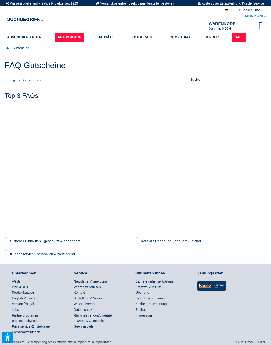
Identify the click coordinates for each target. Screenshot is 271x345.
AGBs (16, 281)
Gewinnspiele (84, 326)
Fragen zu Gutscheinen (25, 80)
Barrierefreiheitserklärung (154, 281)
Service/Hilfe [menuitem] (250, 10)
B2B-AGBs (20, 287)
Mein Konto (255, 16)
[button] (7, 337)
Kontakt (79, 292)
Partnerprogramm (25, 315)
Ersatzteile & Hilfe (149, 287)
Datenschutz (83, 310)
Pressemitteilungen (26, 332)
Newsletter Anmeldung (90, 281)
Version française (24, 304)
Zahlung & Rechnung (151, 304)
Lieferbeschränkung (150, 298)
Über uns (142, 292)
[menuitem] (24, 37)
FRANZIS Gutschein (89, 321)
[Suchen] (64, 20)
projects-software (24, 321)
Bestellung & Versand (90, 298)
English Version (23, 298)
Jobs (15, 310)
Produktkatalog (23, 292)
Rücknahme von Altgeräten (94, 315)
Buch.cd (142, 310)
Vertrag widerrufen (87, 287)
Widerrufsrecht (84, 304)
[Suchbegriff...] (37, 19)
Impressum (144, 315)
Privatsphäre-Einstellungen (31, 326)
